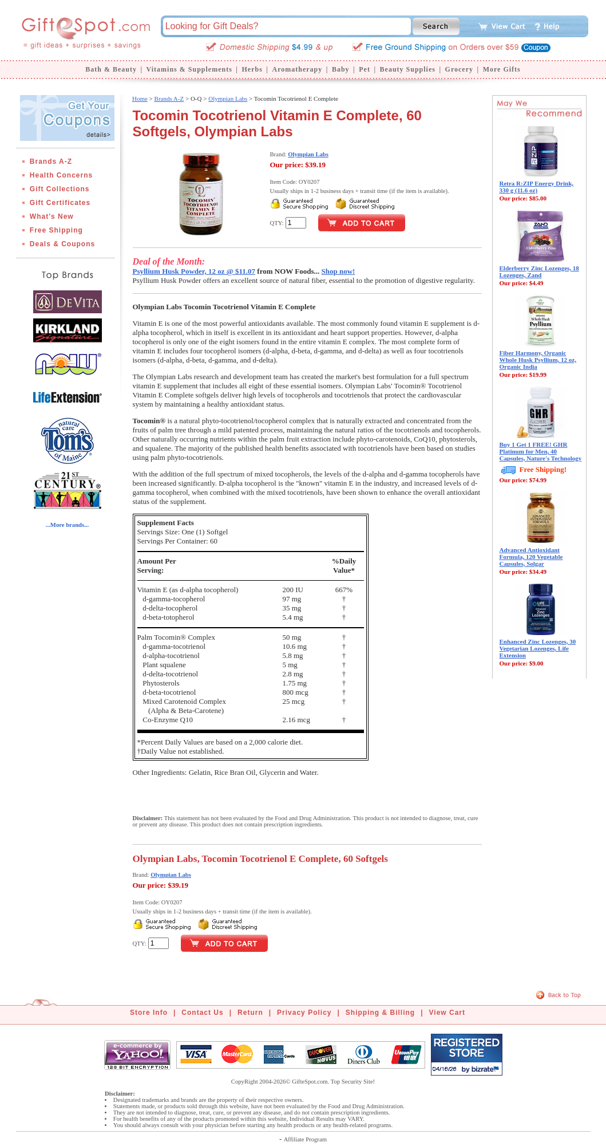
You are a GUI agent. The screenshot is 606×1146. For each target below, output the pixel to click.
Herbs (251, 69)
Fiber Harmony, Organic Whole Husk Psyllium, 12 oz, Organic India (538, 359)
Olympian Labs (227, 98)
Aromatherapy (297, 69)
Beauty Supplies (407, 69)
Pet (364, 69)
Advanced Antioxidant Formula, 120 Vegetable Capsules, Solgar (531, 556)
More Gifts (502, 69)
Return (250, 1013)
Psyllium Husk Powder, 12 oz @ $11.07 (194, 271)
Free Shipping (56, 230)
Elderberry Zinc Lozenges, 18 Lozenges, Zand (539, 271)
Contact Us (202, 1013)
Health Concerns (61, 175)
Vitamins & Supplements (189, 69)
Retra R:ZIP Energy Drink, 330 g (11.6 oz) (537, 187)
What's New (52, 216)
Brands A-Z (51, 161)
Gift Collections (60, 189)
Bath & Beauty (111, 69)
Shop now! (338, 271)
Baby (341, 69)
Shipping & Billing (380, 1013)
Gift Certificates (60, 203)
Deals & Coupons (62, 244)
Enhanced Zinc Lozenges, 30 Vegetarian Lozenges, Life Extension (538, 648)
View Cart (447, 1013)
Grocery (459, 69)
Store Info (149, 1013)
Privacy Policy (304, 1013)
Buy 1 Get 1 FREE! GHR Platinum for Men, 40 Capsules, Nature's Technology (541, 451)
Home (140, 98)
